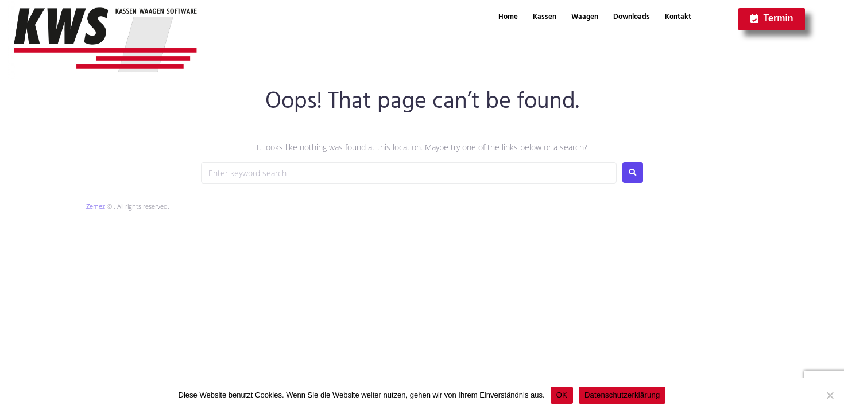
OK (561, 395)
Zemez (95, 206)
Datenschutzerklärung (622, 395)
